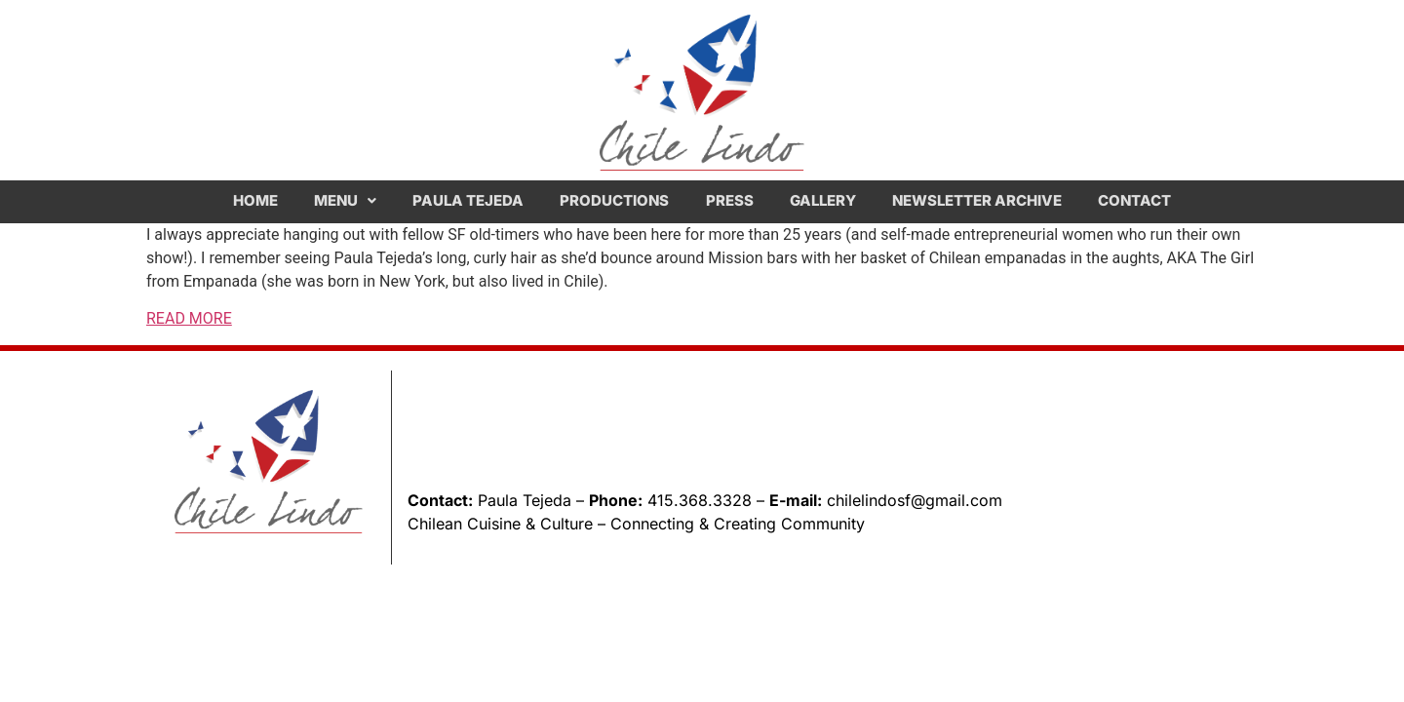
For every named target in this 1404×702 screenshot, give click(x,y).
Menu (345, 200)
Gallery (823, 200)
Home (255, 200)
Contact (1134, 200)
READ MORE (189, 318)
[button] (344, 200)
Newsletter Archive (977, 200)
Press (730, 200)
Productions (614, 200)
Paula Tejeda (468, 200)
